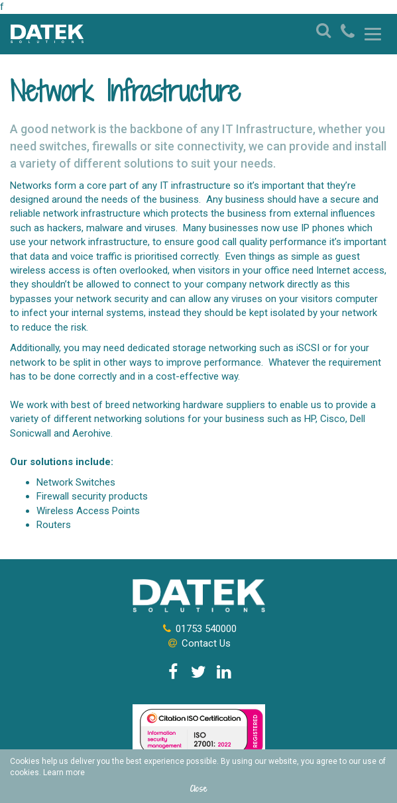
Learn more (64, 772)
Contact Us (198, 643)
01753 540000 (198, 629)
